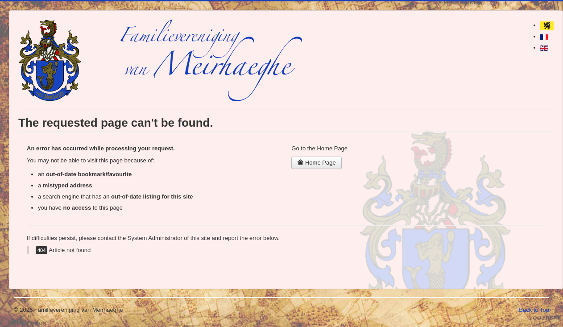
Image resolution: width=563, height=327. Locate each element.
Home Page (316, 162)
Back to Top (534, 309)
